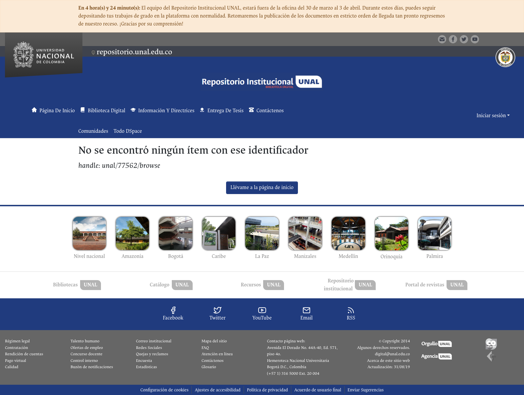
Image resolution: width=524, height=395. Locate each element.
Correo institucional (153, 341)
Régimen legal (17, 341)
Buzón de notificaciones (92, 367)
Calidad (11, 367)
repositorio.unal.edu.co (134, 52)
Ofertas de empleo (87, 347)
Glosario (209, 367)
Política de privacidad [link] (267, 390)
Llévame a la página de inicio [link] (262, 187)
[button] (494, 38)
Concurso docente (87, 354)
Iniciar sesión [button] (492, 116)
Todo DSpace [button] (128, 131)
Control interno (84, 360)
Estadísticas (146, 367)
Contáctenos (213, 360)
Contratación (16, 347)
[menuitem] (130, 131)
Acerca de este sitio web (388, 360)
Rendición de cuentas (24, 354)
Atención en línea (217, 354)
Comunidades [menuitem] (93, 131)
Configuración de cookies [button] (164, 390)
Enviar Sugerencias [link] (366, 390)
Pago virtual (15, 360)
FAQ (205, 347)
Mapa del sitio (214, 341)
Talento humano (85, 341)
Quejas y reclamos (152, 354)
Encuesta (144, 360)
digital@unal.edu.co (392, 354)
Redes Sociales (149, 347)
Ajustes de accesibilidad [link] (217, 390)
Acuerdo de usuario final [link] (317, 390)
